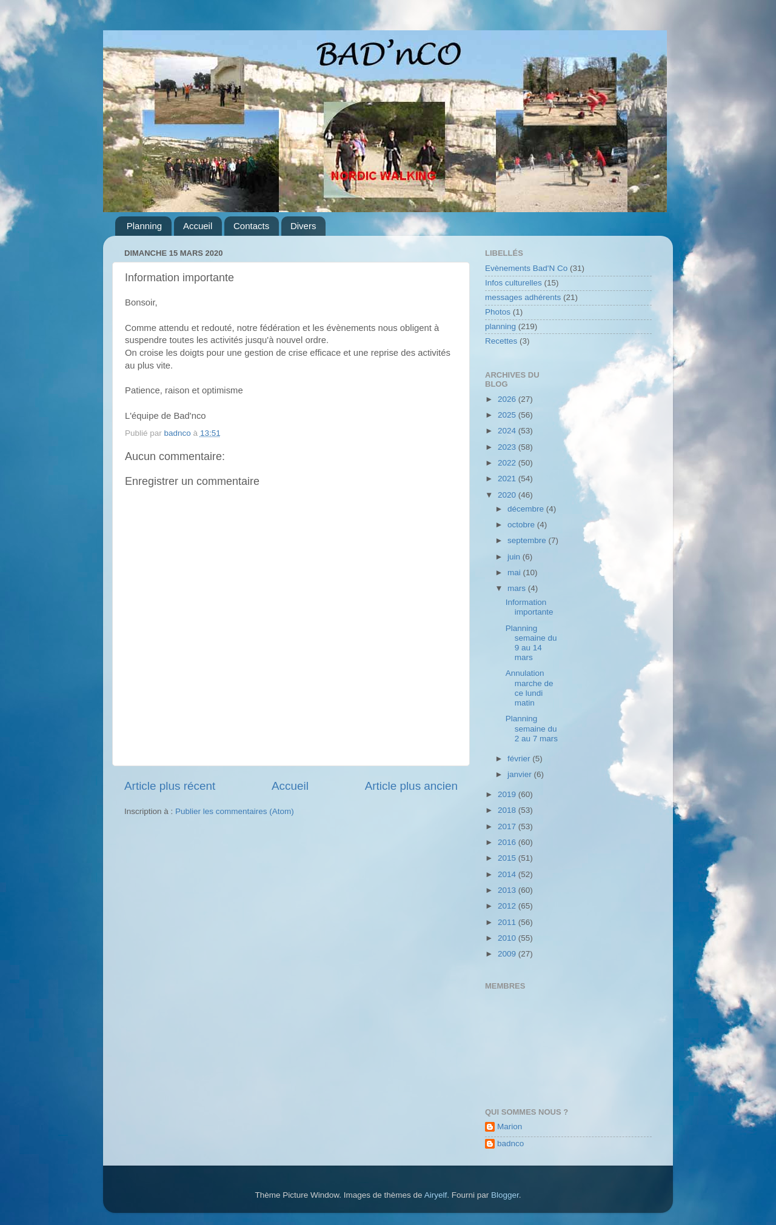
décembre (526, 508)
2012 (508, 905)
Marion (509, 1126)
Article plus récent (169, 785)
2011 (508, 922)
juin (515, 556)
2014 (508, 874)
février (519, 758)
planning (500, 326)
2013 (508, 890)
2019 (508, 794)
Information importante (530, 607)
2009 (508, 953)
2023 (508, 447)
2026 (508, 399)
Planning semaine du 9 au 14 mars (531, 643)
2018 (508, 810)
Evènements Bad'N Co (526, 268)
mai (515, 572)
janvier (520, 774)
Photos (497, 311)
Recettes (501, 340)
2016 (508, 842)
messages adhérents (523, 297)
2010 (508, 938)
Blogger (505, 1195)
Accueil (197, 226)
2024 (508, 430)
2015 (508, 858)
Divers (303, 226)
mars (517, 588)
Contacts (251, 226)
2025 (508, 414)
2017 (508, 826)
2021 (508, 478)
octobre (522, 524)
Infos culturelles (513, 282)
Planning (144, 226)
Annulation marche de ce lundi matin (530, 688)
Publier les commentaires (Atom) (234, 811)
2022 (508, 462)
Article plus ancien (411, 785)
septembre (528, 540)
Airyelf (435, 1195)
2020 (508, 494)
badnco (510, 1143)
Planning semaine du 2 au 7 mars (532, 728)
